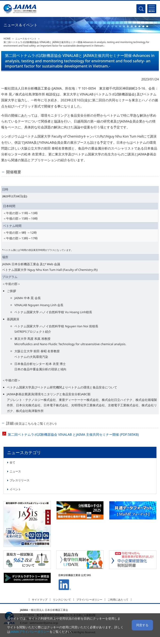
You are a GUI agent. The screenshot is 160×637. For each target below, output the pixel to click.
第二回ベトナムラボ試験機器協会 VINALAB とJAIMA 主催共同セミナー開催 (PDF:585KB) (73, 434)
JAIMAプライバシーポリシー (29, 631)
